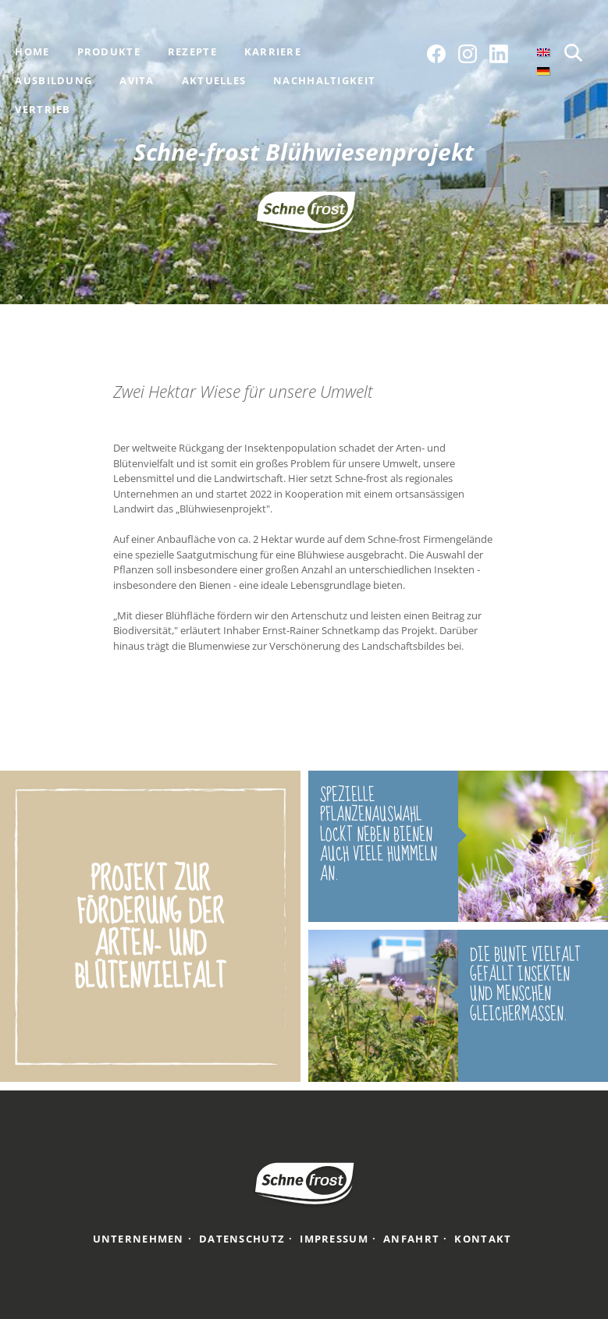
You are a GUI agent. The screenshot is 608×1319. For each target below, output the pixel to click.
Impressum (334, 1239)
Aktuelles (214, 80)
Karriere (272, 51)
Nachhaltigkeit (324, 80)
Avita (136, 80)
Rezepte (192, 51)
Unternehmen (138, 1239)
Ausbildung (53, 80)
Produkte (108, 51)
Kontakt (482, 1239)
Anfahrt (411, 1239)
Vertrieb (42, 109)
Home (32, 51)
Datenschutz (242, 1239)
